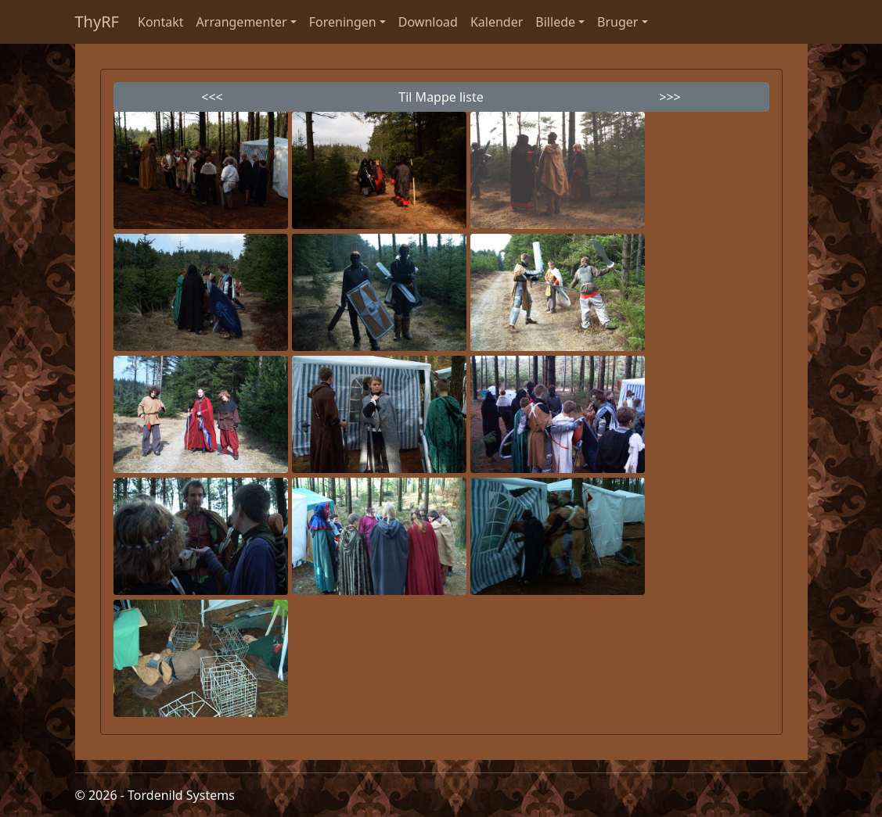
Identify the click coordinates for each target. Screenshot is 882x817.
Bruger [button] (617, 21)
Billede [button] (555, 21)
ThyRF (97, 21)
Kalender (496, 21)
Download (428, 21)
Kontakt (161, 21)
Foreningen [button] (342, 21)
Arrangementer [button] (241, 21)
